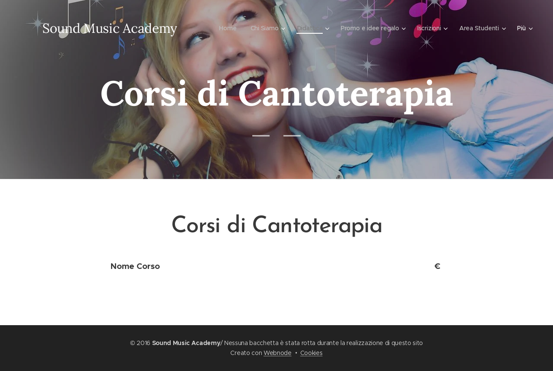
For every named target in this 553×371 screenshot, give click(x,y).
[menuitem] (225, 28)
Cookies (311, 353)
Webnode (278, 353)
